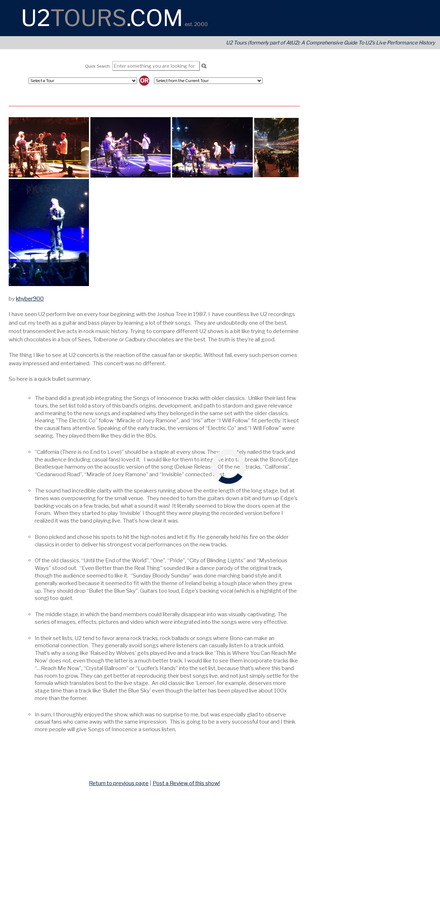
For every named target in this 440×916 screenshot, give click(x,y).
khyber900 (30, 298)
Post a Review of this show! (186, 783)
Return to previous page (119, 783)
